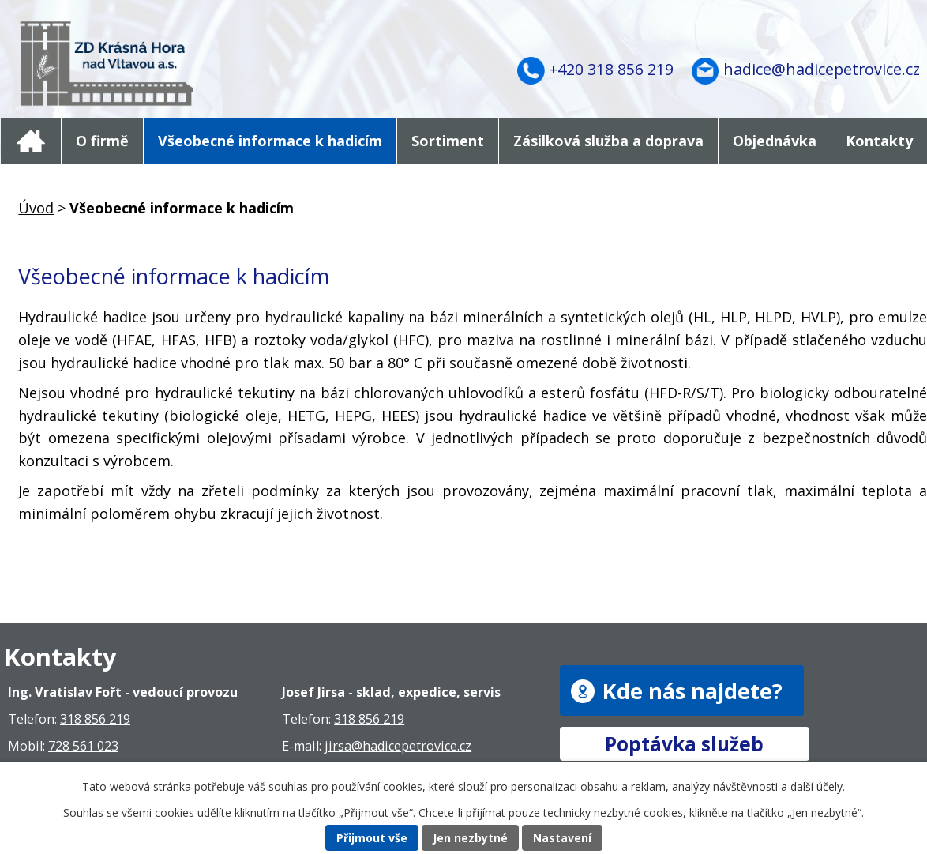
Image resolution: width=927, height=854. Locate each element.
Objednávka (774, 140)
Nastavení (562, 837)
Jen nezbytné (470, 837)
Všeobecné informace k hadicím (270, 140)
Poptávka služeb (684, 744)
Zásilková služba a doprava (608, 140)
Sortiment (447, 140)
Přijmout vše (371, 837)
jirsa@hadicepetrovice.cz (398, 745)
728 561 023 (83, 745)
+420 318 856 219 (611, 69)
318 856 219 (95, 719)
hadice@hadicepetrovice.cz (821, 69)
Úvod (31, 141)
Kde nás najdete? (692, 690)
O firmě (102, 140)
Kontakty (879, 140)
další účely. (817, 786)
